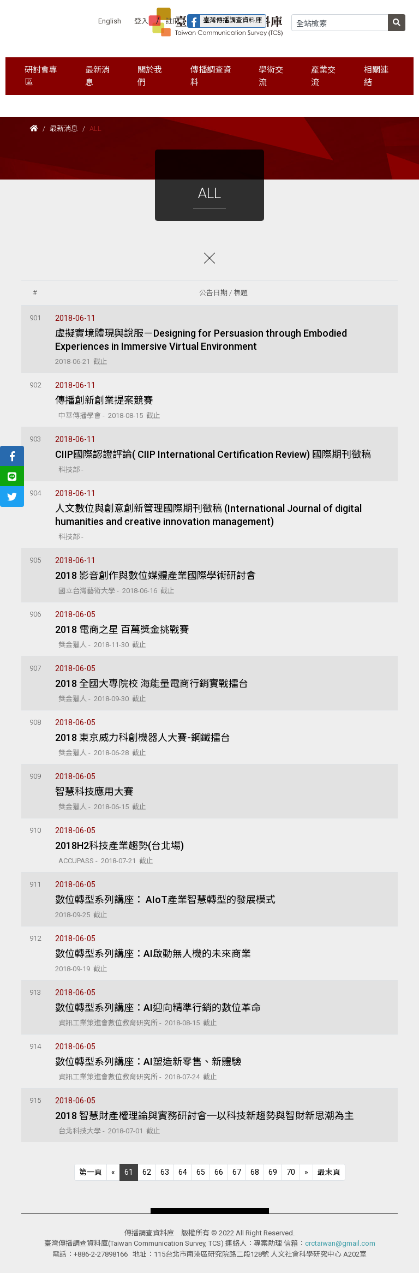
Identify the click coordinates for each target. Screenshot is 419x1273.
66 (218, 1172)
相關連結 (376, 76)
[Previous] (90, 1172)
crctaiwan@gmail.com (340, 1243)
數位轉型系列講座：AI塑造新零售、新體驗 (148, 1061)
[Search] (339, 22)
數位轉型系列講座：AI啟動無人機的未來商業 (153, 953)
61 (128, 1172)
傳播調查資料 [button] (210, 76)
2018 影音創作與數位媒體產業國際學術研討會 (155, 575)
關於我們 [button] (149, 76)
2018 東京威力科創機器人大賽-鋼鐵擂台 (142, 737)
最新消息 (64, 128)
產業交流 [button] (323, 76)
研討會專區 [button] (41, 76)
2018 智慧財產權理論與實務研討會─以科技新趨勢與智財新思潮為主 (204, 1115)
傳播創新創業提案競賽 (104, 400)
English (109, 21)
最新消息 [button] (97, 76)
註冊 (172, 21)
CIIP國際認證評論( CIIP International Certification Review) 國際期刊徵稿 (213, 454)
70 (290, 1172)
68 (254, 1172)
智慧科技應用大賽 (94, 791)
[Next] (306, 1172)
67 (236, 1172)
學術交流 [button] (271, 76)
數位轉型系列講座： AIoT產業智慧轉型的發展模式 (165, 899)
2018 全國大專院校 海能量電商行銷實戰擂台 (151, 683)
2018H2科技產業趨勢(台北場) (119, 845)
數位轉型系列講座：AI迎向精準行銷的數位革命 (158, 1007)
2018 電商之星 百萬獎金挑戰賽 (122, 629)
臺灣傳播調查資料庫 (225, 21)
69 (272, 1172)
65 (200, 1172)
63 (164, 1172)
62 (146, 1172)
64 (182, 1172)
